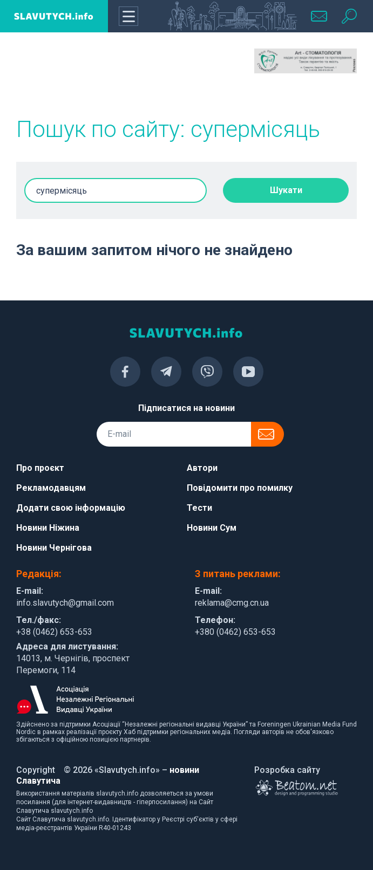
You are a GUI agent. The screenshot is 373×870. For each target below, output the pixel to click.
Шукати (286, 190)
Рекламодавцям (51, 488)
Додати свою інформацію (70, 508)
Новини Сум (211, 528)
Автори (202, 468)
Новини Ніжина (47, 528)
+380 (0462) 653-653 (235, 632)
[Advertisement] (67, 75)
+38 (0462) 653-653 (54, 632)
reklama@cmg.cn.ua (232, 603)
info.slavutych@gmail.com (65, 603)
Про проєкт (40, 468)
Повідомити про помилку (240, 488)
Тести (199, 508)
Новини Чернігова (54, 548)
